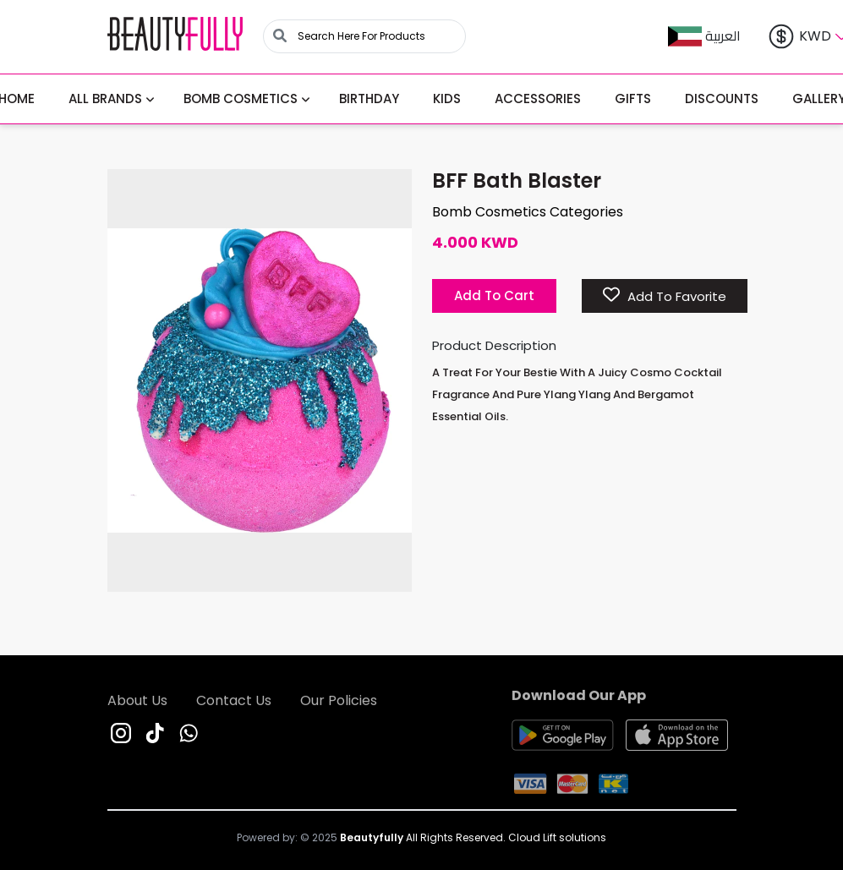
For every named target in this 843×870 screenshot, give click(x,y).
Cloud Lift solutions (557, 837)
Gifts (633, 98)
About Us (137, 704)
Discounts (721, 98)
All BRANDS (105, 98)
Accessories (538, 98)
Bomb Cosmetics (240, 98)
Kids (447, 98)
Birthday (369, 98)
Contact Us (233, 704)
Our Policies (338, 704)
